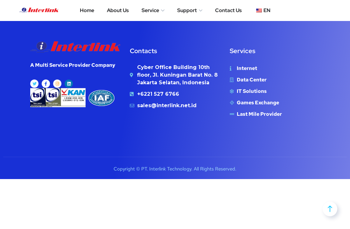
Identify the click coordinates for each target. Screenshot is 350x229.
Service (150, 10)
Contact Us (228, 10)
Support (187, 10)
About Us (118, 10)
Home (87, 10)
